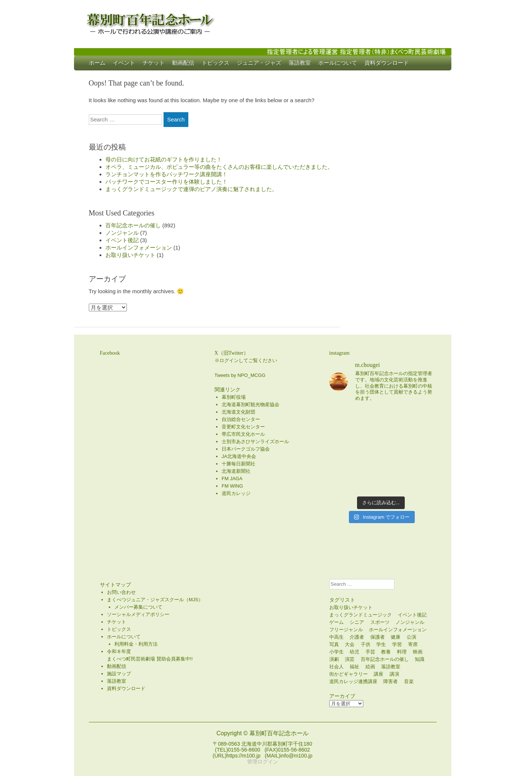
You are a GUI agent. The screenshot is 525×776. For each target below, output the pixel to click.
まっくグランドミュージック (360, 615)
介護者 (357, 637)
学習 (397, 644)
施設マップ (119, 673)
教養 (386, 652)
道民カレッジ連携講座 (353, 681)
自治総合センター (241, 419)
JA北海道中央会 (239, 456)
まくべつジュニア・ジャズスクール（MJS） (155, 599)
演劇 (334, 659)
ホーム (97, 63)
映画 (418, 652)
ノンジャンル (122, 233)
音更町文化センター (243, 426)
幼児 (354, 652)
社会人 (336, 666)
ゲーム (336, 622)
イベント (124, 63)
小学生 (336, 652)
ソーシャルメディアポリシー (138, 614)
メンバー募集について (138, 607)
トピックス (215, 63)
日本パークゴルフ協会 (246, 449)
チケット (153, 63)
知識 (419, 659)
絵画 (370, 666)
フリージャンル (346, 629)
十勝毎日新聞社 (238, 463)
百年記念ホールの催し (133, 225)
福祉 (354, 666)
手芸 (370, 652)
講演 (394, 674)
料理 (402, 652)
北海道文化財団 (238, 412)
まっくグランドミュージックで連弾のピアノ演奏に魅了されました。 (191, 189)
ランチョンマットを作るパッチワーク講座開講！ (166, 174)
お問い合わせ (121, 592)
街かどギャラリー (348, 674)
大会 (349, 644)
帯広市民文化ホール (243, 434)
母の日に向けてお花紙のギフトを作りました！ (163, 159)
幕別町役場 (234, 397)
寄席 (413, 644)
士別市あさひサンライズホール (255, 441)
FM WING (232, 486)
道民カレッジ (236, 493)
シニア (357, 622)
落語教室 (300, 63)
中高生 (336, 637)
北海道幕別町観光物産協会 (250, 404)
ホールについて (337, 63)
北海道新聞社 (236, 471)
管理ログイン (262, 762)
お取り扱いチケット (130, 255)
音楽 (409, 681)
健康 (395, 637)
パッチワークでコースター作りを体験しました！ (166, 181)
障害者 (390, 681)
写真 (334, 644)
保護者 (377, 637)
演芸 (349, 659)
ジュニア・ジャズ (259, 63)
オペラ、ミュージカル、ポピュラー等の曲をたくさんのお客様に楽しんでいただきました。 (219, 167)
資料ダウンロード (386, 63)
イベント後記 (122, 240)
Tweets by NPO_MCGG (240, 375)
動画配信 (183, 63)
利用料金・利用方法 (136, 644)
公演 (411, 637)
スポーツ (380, 622)
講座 (378, 674)
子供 (365, 644)
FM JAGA (232, 478)
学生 (381, 644)
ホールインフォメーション (138, 247)
